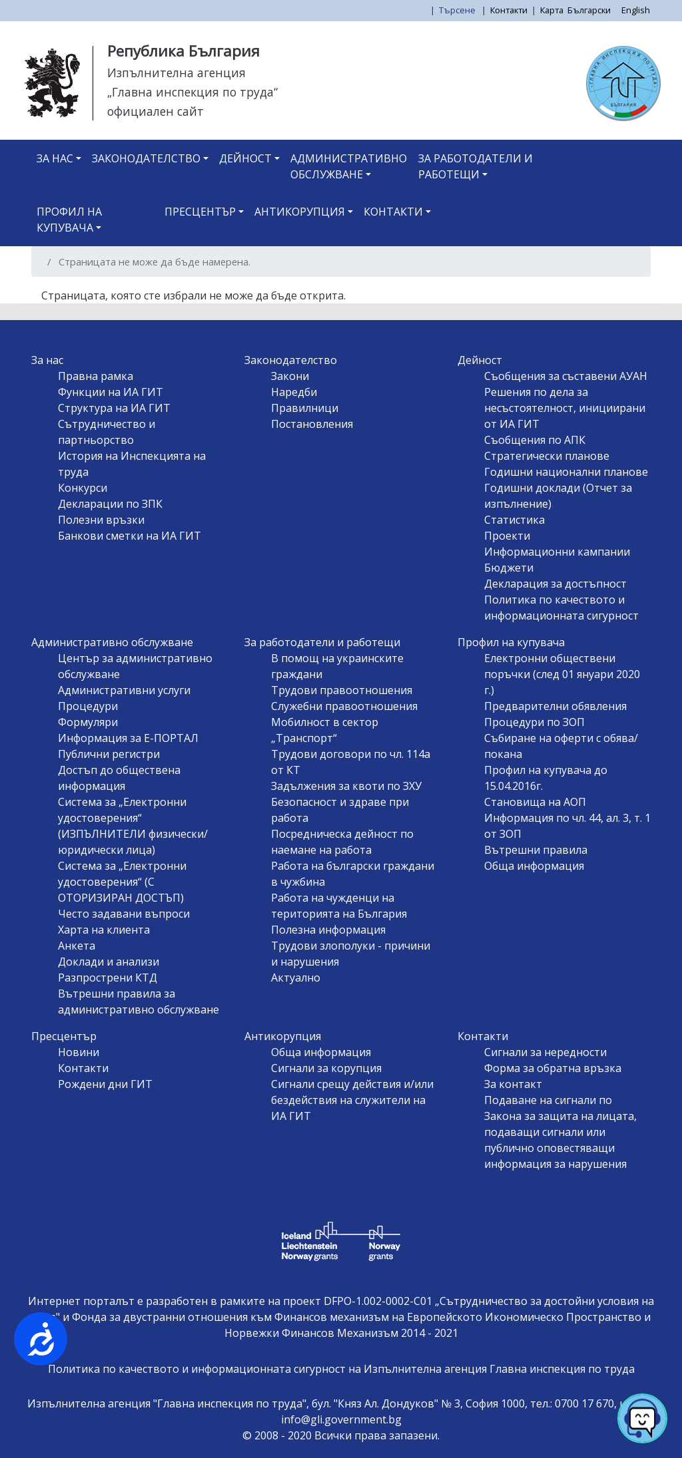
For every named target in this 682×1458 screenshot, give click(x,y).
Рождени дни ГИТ (105, 1084)
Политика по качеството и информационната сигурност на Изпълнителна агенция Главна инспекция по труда (341, 1369)
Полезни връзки (101, 519)
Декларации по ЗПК (110, 503)
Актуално (295, 977)
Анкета (76, 945)
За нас (55, 158)
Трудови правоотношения (341, 690)
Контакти (508, 10)
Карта (551, 10)
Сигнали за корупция (326, 1068)
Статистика (514, 519)
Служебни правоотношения (344, 706)
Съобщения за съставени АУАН (565, 376)
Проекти (507, 535)
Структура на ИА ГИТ (114, 408)
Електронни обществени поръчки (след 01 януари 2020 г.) (562, 674)
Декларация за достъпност (555, 583)
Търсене (458, 10)
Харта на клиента (104, 929)
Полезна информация (328, 929)
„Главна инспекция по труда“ (192, 92)
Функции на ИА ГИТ (110, 392)
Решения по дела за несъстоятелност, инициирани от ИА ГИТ (564, 408)
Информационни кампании (557, 551)
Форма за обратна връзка (552, 1068)
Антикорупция (299, 211)
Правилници (304, 408)
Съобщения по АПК (534, 440)
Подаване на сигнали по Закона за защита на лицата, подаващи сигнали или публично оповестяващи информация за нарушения (560, 1132)
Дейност (245, 158)
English (635, 10)
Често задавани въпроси (124, 913)
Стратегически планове (546, 456)
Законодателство (146, 158)
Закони (290, 376)
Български (589, 10)
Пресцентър (200, 211)
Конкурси (82, 487)
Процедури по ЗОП (534, 722)
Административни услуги (124, 690)
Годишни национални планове (566, 471)
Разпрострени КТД (107, 977)
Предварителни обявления (555, 706)
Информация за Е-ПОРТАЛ (128, 738)
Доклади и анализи (108, 961)
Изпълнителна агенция (176, 73)
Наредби (294, 392)
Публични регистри (109, 754)
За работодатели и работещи (475, 166)
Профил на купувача (69, 219)
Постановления (312, 424)
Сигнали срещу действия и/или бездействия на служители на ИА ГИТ (352, 1100)
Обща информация (534, 865)
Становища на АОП (535, 802)
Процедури (88, 706)
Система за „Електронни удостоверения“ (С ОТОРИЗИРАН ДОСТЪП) (122, 881)
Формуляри (88, 722)
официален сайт (155, 111)
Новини (78, 1052)
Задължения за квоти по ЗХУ (346, 786)
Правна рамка (95, 376)
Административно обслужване (348, 166)
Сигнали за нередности (545, 1052)
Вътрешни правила (535, 849)
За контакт (513, 1084)
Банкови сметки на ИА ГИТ (129, 535)
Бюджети (508, 567)
